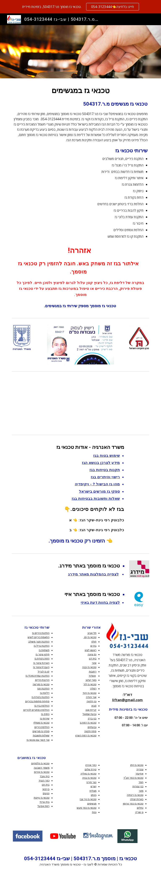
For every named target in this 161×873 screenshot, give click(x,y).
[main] (80, 197)
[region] (80, 6)
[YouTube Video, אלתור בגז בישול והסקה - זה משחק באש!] (80, 403)
